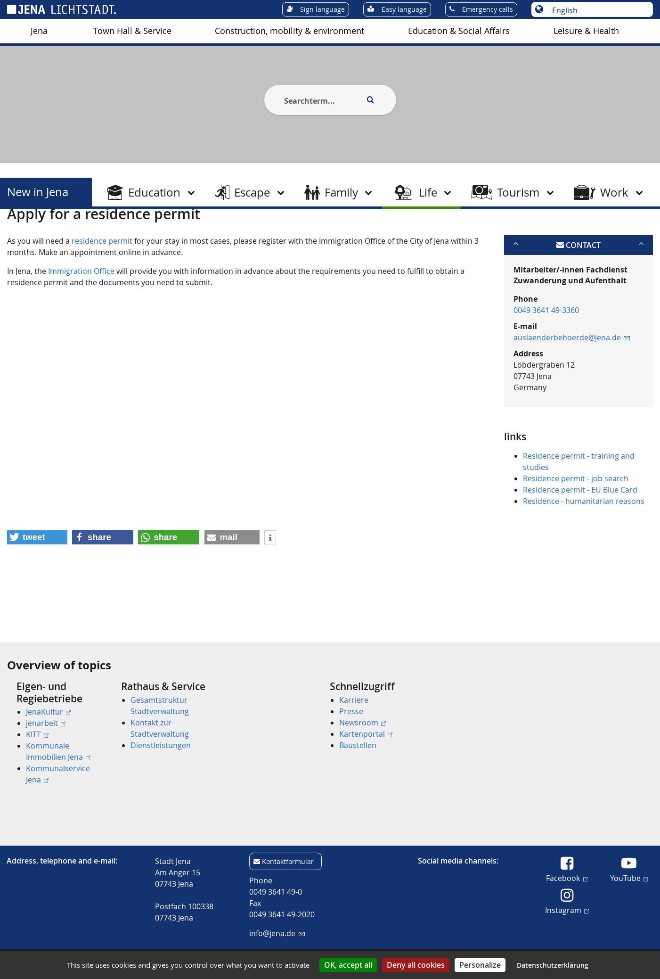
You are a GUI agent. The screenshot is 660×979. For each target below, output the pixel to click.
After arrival (129, 232)
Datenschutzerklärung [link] (552, 965)
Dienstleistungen (160, 745)
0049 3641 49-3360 (546, 356)
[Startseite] (18, 232)
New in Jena (37, 192)
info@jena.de (276, 933)
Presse (351, 711)
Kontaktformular (288, 861)
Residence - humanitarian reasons (583, 547)
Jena (39, 30)
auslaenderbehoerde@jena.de (571, 383)
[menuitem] (39, 31)
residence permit (102, 286)
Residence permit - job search (575, 524)
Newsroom (362, 722)
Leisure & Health (586, 30)
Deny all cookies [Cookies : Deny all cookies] (416, 965)
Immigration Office (81, 317)
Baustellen (357, 745)
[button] (37, 583)
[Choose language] (597, 10)
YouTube (629, 877)
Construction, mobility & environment (289, 30)
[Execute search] (370, 100)
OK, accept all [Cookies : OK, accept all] (348, 965)
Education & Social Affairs (459, 30)
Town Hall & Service (132, 30)
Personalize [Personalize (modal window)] (480, 965)
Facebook (566, 877)
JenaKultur (48, 712)
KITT (37, 734)
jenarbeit (45, 723)
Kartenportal (365, 734)
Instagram (567, 909)
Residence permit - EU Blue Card (580, 536)
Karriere (353, 700)
